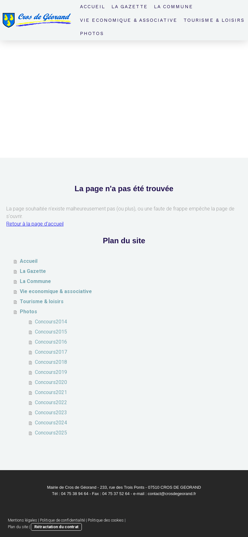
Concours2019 (51, 372)
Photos (92, 33)
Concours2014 (51, 322)
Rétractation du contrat (56, 526)
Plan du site (18, 526)
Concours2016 (51, 342)
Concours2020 (51, 382)
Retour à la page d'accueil (35, 224)
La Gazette (129, 6)
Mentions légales (22, 520)
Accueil (92, 6)
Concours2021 (51, 392)
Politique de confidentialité (62, 520)
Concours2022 (51, 402)
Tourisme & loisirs (214, 20)
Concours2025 (51, 433)
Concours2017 (51, 352)
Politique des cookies (106, 520)
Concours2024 (51, 423)
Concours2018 (51, 362)
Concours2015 (51, 332)
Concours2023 (51, 413)
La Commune (173, 6)
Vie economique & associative (128, 20)
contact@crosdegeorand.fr (172, 493)
